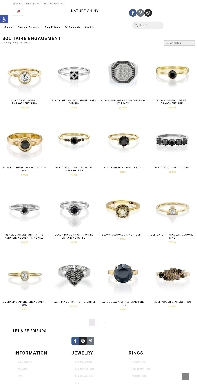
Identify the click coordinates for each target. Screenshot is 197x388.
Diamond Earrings (83, 361)
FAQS (20, 376)
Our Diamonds (72, 27)
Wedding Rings (139, 376)
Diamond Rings (139, 361)
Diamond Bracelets (84, 376)
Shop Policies (52, 27)
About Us (89, 27)
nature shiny (85, 11)
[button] (4, 19)
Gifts (77, 383)
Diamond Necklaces (84, 369)
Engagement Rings (141, 369)
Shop (8, 27)
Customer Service (29, 27)
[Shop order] (179, 43)
